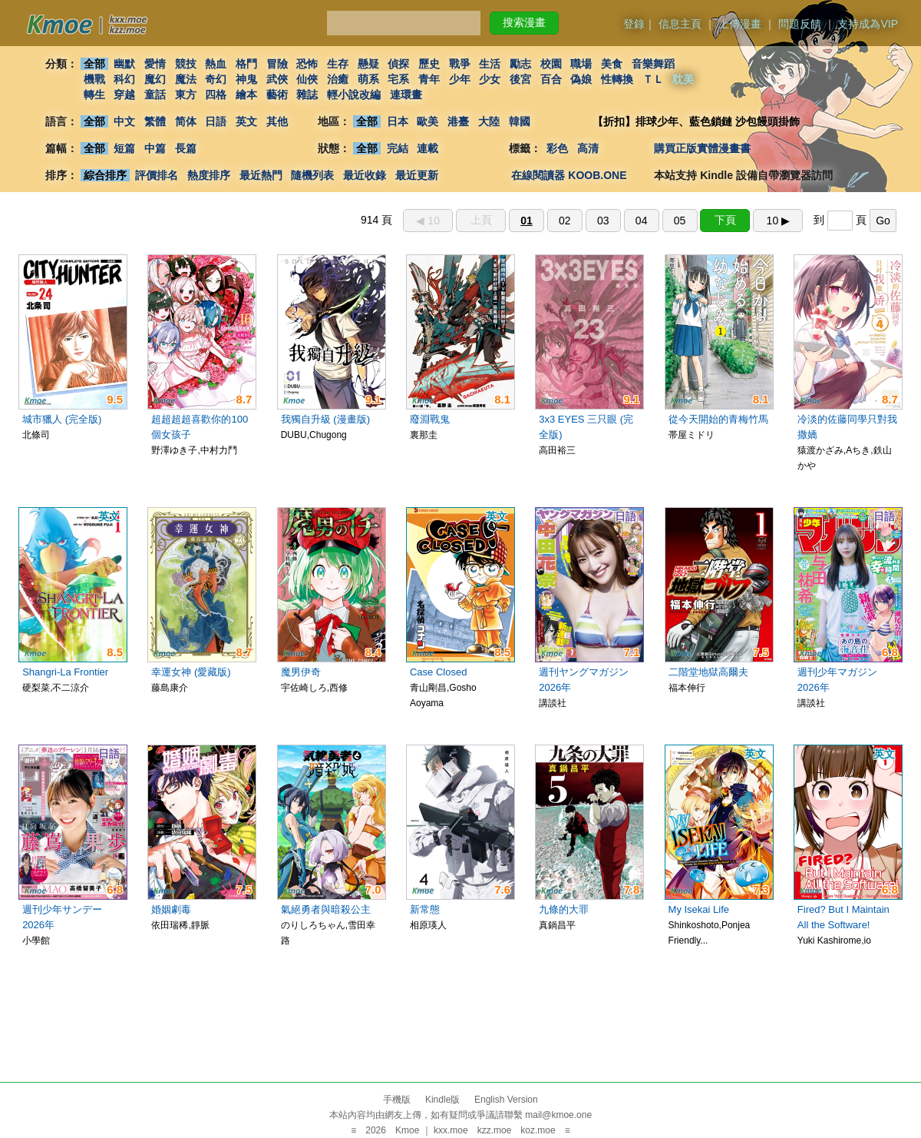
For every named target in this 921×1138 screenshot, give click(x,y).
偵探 (399, 64)
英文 (246, 121)
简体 (186, 121)
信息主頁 (680, 24)
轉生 (94, 94)
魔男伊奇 (301, 672)
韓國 (519, 121)
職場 (582, 64)
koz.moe (537, 1130)
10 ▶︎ (778, 220)
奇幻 (215, 79)
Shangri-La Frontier (65, 672)
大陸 (489, 121)
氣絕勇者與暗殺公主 (326, 909)
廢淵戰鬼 (430, 419)
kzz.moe (494, 1130)
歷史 (429, 64)
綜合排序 (105, 175)
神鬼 (246, 79)
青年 (429, 79)
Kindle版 (442, 1099)
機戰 (94, 79)
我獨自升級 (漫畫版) (325, 419)
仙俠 (307, 79)
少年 (460, 79)
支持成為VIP (867, 24)
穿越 (124, 94)
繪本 (246, 94)
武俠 (277, 79)
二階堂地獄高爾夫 (708, 672)
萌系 (368, 79)
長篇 (186, 148)
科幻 (124, 79)
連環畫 (406, 94)
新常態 (425, 909)
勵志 (520, 64)
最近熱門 (261, 175)
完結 (397, 148)
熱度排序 (208, 175)
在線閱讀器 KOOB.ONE (568, 175)
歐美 (428, 121)
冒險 (277, 64)
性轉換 (617, 79)
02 (565, 220)
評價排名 (156, 175)
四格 (215, 94)
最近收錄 (364, 175)
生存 (338, 64)
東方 (186, 94)
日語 (215, 121)
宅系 (399, 79)
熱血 (215, 64)
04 (641, 220)
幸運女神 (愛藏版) (190, 672)
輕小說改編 (354, 94)
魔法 (186, 79)
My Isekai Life (698, 909)
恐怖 (307, 64)
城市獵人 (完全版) (61, 419)
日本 (397, 121)
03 (603, 220)
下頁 (725, 220)
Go (883, 220)
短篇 (124, 148)
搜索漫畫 (524, 22)
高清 (588, 148)
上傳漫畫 (739, 24)
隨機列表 (312, 175)
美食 (612, 64)
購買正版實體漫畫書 (702, 148)
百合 (551, 79)
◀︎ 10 (427, 220)
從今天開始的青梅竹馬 (718, 419)
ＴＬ (653, 79)
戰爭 (460, 64)
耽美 (684, 79)
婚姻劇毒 (171, 909)
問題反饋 (799, 24)
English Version (506, 1099)
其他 (277, 121)
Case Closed (438, 672)
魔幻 (155, 79)
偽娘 (582, 79)
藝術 (277, 94)
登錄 (634, 24)
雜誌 (307, 94)
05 (680, 220)
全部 (94, 64)
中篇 (155, 148)
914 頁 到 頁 (628, 220)
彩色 (557, 148)
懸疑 (368, 64)
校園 (551, 64)
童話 (155, 94)
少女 (490, 79)
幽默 (124, 64)
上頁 (481, 220)
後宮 (520, 79)
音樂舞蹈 (653, 64)
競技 (186, 64)
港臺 (458, 121)
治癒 (338, 79)
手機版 (397, 1099)
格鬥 (246, 64)
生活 (490, 64)
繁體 (155, 121)
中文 (124, 121)
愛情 (155, 64)
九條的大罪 (564, 909)
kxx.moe (451, 1130)
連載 (428, 148)
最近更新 (416, 175)
